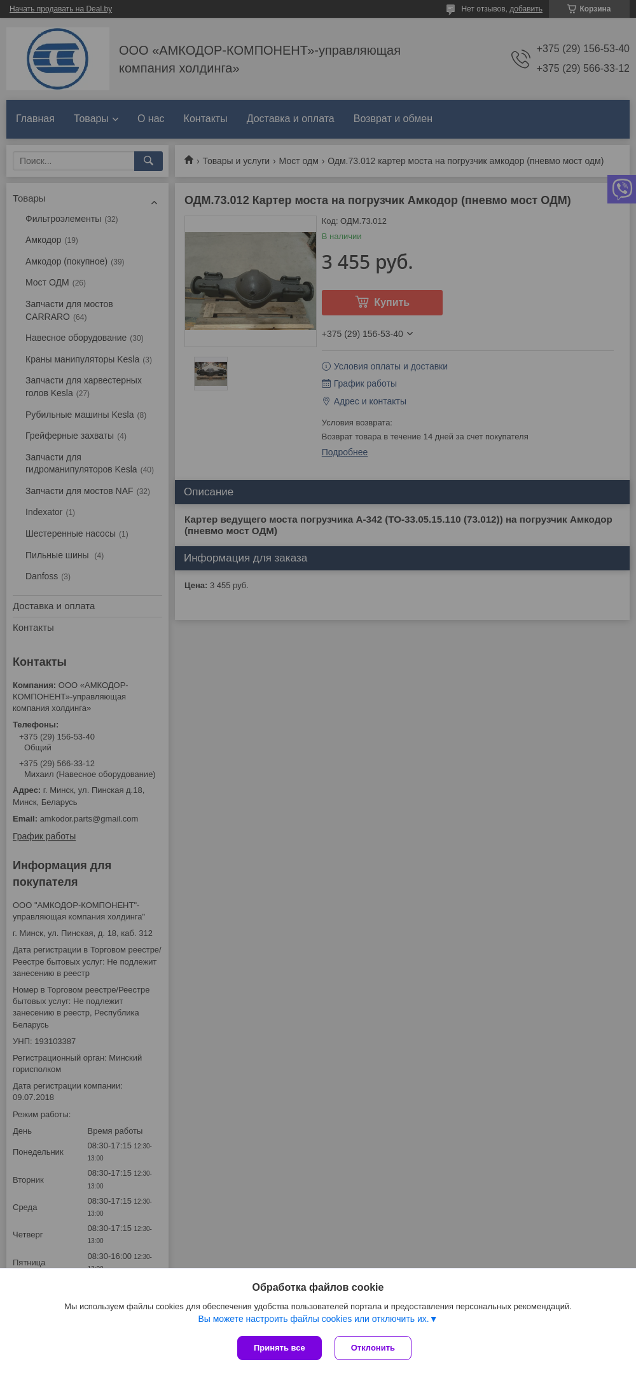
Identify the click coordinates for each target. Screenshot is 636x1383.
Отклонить (373, 1347)
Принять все (279, 1347)
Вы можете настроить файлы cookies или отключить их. (313, 1319)
